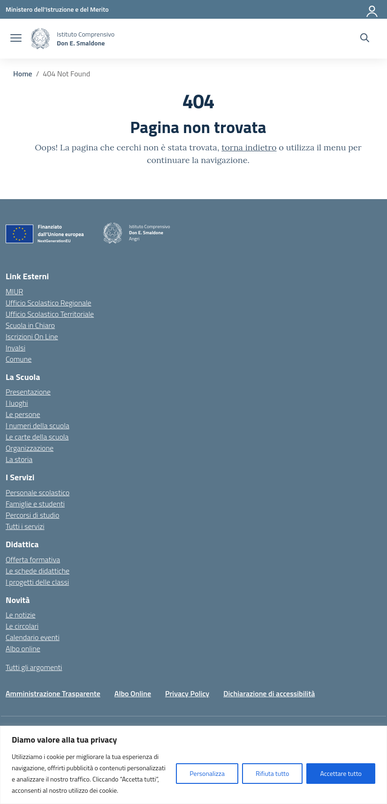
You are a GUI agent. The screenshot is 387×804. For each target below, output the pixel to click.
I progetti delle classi (37, 582)
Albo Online (132, 693)
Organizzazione (29, 448)
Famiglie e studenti (35, 503)
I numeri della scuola (37, 425)
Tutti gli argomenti (34, 667)
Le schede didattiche (37, 570)
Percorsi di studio (32, 515)
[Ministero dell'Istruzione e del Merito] (57, 9)
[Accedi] (372, 9)
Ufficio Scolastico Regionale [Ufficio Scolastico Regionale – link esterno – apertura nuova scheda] (48, 302)
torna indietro (248, 147)
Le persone (23, 414)
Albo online (23, 648)
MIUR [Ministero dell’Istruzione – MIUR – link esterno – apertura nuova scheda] (14, 291)
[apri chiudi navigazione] (16, 39)
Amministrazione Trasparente (53, 693)
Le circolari (22, 626)
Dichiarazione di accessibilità (269, 693)
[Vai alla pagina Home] (22, 73)
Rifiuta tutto (272, 773)
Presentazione (28, 391)
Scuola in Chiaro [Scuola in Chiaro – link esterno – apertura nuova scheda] (30, 325)
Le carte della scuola (37, 436)
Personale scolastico (37, 492)
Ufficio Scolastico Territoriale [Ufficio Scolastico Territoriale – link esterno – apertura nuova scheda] (50, 314)
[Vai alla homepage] (40, 38)
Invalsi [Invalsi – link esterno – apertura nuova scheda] (15, 347)
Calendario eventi (33, 637)
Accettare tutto (341, 773)
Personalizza (207, 773)
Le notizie (21, 614)
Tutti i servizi (25, 526)
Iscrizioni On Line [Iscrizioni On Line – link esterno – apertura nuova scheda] (32, 336)
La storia (19, 459)
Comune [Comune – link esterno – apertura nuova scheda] (18, 359)
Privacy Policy (187, 693)
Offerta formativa (33, 559)
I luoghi (17, 403)
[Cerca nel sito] (364, 39)
